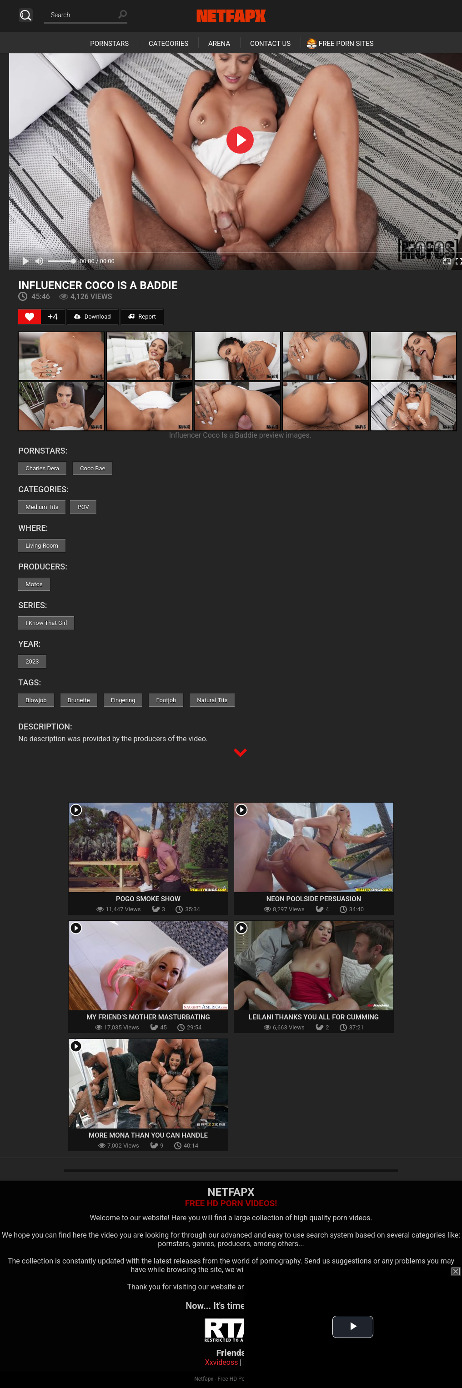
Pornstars (109, 44)
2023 (32, 661)
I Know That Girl (46, 622)
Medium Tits (41, 507)
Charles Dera (42, 468)
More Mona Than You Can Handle (148, 1135)
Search (26, 15)
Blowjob (35, 700)
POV (83, 507)
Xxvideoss (221, 1362)
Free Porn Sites (346, 44)
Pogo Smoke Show (148, 899)
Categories (168, 44)
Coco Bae (92, 468)
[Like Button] (29, 317)
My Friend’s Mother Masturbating (148, 1017)
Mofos (33, 584)
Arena (219, 44)
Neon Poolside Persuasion (314, 899)
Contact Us (270, 44)
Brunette (79, 700)
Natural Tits (212, 700)
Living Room (41, 545)
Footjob (166, 700)
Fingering (123, 700)
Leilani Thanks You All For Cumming (314, 1017)
